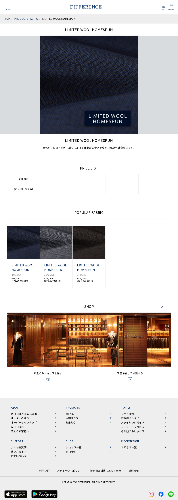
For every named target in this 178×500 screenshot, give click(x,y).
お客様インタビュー (132, 418)
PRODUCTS (73, 407)
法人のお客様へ (20, 431)
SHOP (89, 306)
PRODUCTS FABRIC (26, 18)
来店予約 (71, 451)
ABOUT (15, 407)
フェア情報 (127, 413)
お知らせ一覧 (129, 447)
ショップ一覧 (73, 447)
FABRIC (70, 422)
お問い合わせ (18, 456)
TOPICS (126, 407)
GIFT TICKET (19, 427)
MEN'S (70, 413)
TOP (7, 18)
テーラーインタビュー (134, 427)
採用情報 (134, 470)
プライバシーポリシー (70, 470)
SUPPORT (17, 441)
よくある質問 (18, 447)
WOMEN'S (72, 418)
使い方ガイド (18, 451)
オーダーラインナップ (24, 422)
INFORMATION (130, 441)
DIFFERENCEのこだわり (25, 413)
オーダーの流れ (20, 418)
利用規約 (44, 470)
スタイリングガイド (132, 422)
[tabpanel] (89, 96)
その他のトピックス (132, 431)
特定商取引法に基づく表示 (105, 470)
